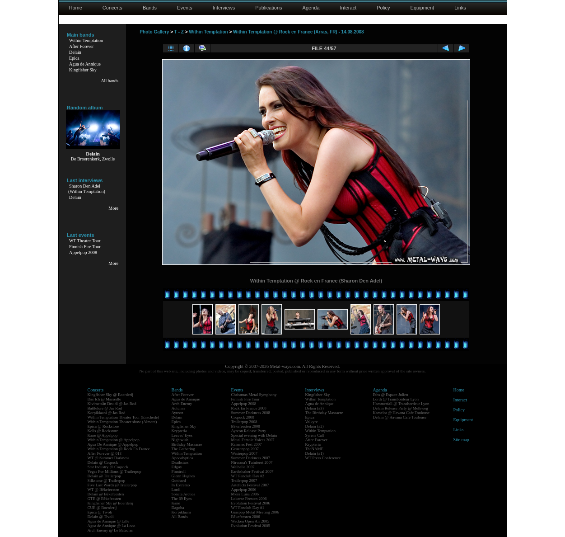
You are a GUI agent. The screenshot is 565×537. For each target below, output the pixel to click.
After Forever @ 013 (105, 453)
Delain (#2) (314, 426)
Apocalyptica (182, 458)
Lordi (176, 489)
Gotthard (179, 480)
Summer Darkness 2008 (251, 412)
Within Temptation (86, 40)
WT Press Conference (323, 458)
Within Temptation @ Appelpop (114, 440)
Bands (150, 7)
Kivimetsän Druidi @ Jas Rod (112, 403)
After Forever (81, 46)
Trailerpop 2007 (244, 480)
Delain (75, 52)
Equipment (422, 7)
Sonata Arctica (184, 494)
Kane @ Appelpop (103, 435)
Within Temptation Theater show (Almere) (122, 421)
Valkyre (311, 421)
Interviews (224, 7)
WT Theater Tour (84, 240)
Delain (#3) (314, 408)
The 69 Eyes (182, 498)
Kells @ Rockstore (103, 431)
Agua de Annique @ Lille (109, 521)
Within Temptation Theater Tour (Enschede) (123, 417)
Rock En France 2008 (248, 408)
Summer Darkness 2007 (251, 458)
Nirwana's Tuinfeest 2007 (252, 462)
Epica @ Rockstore (103, 426)
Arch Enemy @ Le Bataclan (111, 530)
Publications (268, 7)
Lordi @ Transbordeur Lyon (396, 399)
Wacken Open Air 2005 (250, 521)
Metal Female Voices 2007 (253, 440)
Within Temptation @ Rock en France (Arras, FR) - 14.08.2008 (298, 31)
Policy (383, 7)
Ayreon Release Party (248, 431)
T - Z (179, 31)
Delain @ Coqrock (103, 462)
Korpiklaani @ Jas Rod (107, 412)
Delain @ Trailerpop (104, 476)
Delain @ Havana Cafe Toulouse (399, 417)
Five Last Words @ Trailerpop (112, 485)
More (113, 208)
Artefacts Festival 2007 (250, 485)
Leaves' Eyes (182, 435)
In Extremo (181, 485)
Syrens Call (314, 435)
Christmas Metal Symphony (254, 394)
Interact (348, 7)
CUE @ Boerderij (102, 507)
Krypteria (179, 431)
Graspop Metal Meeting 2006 (255, 512)
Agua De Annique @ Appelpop (113, 444)
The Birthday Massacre (324, 412)
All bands (109, 80)
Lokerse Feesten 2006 (249, 498)
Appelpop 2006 (244, 489)
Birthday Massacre (187, 444)
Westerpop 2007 (244, 453)
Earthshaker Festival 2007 (252, 471)
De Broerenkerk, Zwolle (93, 158)
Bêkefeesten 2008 (245, 426)
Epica (74, 58)
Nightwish (180, 440)
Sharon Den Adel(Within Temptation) (86, 189)
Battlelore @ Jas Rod (105, 408)
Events (184, 7)
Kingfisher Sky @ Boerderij (111, 394)
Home (75, 7)
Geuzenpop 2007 (245, 449)
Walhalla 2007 (243, 467)
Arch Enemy (182, 403)
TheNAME (314, 449)
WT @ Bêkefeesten (104, 489)
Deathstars (180, 462)
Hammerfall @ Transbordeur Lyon (401, 403)
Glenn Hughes (183, 476)
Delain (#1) (314, 453)
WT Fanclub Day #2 (248, 476)
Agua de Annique (85, 63)
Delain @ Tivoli (101, 516)
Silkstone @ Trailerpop (107, 480)
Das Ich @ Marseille (104, 399)
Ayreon (177, 412)
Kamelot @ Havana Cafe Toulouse (401, 412)
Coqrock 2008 (242, 417)
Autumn (178, 408)
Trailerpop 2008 (244, 421)
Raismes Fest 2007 (246, 444)
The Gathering (183, 449)
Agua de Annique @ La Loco (111, 525)
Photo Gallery (154, 31)
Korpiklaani (181, 512)
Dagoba (178, 507)
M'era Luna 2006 (245, 494)
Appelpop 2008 (83, 252)
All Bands (180, 516)
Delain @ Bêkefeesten (106, 494)
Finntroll (179, 471)
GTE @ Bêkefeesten (104, 498)
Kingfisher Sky (83, 69)
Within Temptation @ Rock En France (119, 449)
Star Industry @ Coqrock (108, 467)
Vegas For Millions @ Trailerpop (114, 471)
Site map (461, 439)
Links (460, 7)
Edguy (177, 467)
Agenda (311, 7)
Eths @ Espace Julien (390, 394)
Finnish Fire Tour (85, 246)
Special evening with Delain (254, 435)
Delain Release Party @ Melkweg (400, 408)
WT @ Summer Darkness (109, 458)
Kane (176, 503)
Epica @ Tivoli (100, 512)
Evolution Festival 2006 (251, 503)
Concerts (112, 7)
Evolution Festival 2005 (251, 525)
